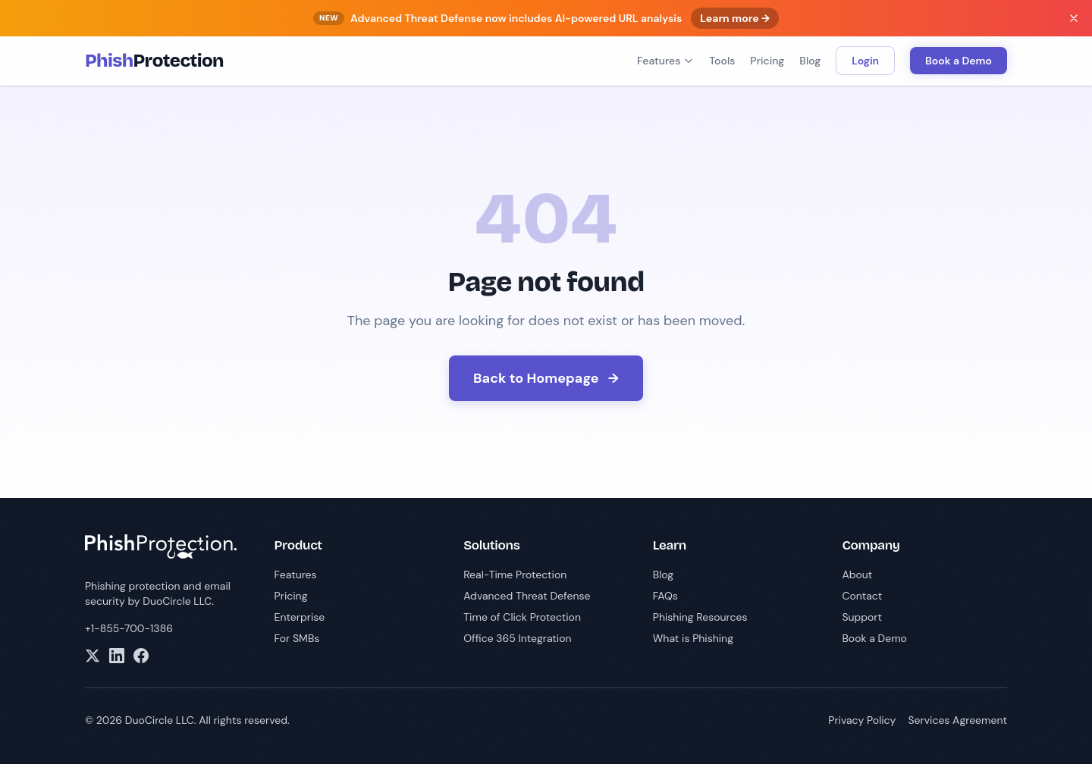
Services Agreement (957, 720)
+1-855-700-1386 (129, 628)
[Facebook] (141, 655)
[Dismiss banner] (1074, 18)
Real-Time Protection (514, 574)
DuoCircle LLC (177, 601)
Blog (810, 60)
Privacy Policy (862, 720)
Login (865, 60)
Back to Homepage (546, 378)
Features (665, 60)
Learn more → (735, 18)
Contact (862, 596)
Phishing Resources (700, 617)
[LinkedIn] (116, 655)
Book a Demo (958, 60)
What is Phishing (693, 638)
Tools (722, 60)
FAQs (665, 596)
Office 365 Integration (517, 638)
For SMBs (297, 638)
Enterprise (300, 617)
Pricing (767, 60)
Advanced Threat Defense (526, 596)
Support (862, 617)
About (857, 574)
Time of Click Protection (522, 617)
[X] (92, 655)
